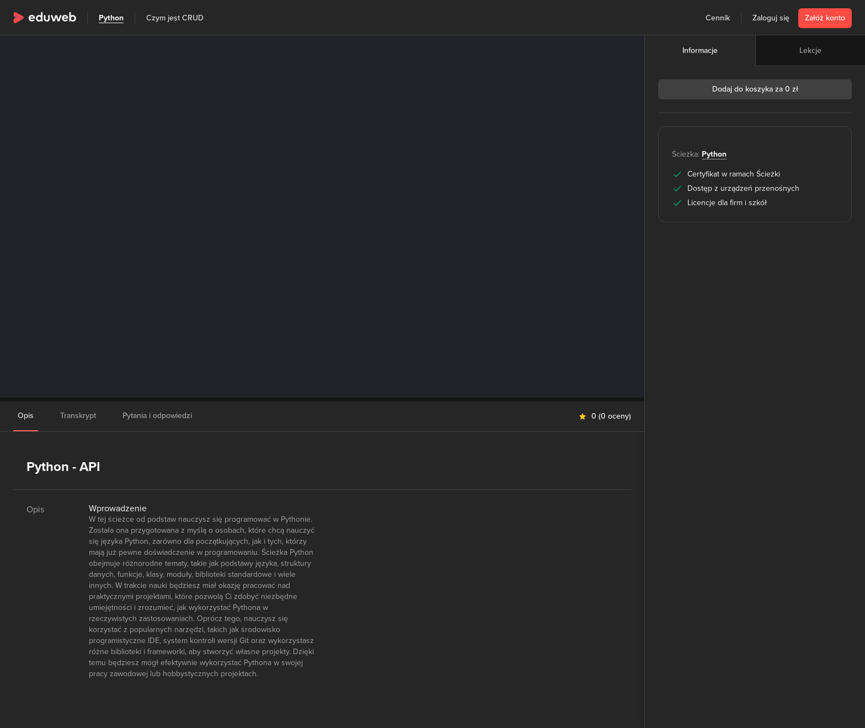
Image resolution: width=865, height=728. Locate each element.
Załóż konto (825, 18)
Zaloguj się (770, 18)
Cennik (718, 18)
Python (111, 18)
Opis (26, 415)
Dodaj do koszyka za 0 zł (755, 89)
